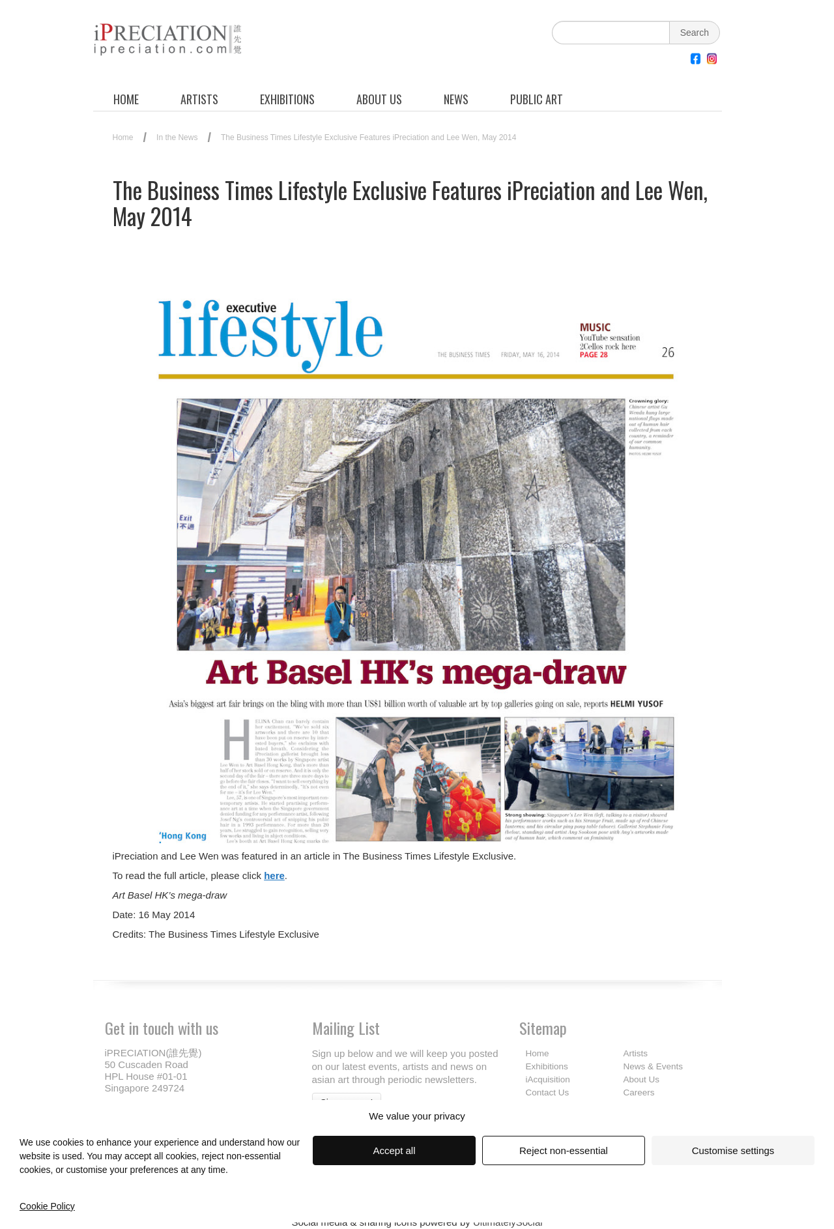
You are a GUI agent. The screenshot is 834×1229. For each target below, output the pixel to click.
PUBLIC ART (536, 99)
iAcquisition (548, 1079)
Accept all (394, 1150)
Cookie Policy (47, 1206)
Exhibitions (547, 1066)
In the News (176, 137)
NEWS (456, 99)
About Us (642, 1079)
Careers (639, 1092)
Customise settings (733, 1150)
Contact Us (547, 1092)
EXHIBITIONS (287, 99)
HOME (126, 99)
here (274, 875)
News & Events (653, 1066)
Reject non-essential (563, 1150)
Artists (636, 1053)
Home (123, 137)
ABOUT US (379, 99)
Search (694, 32)
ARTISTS (199, 99)
